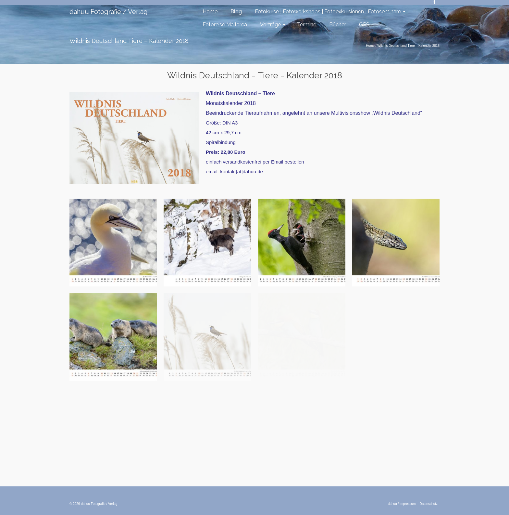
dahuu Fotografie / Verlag (108, 12)
